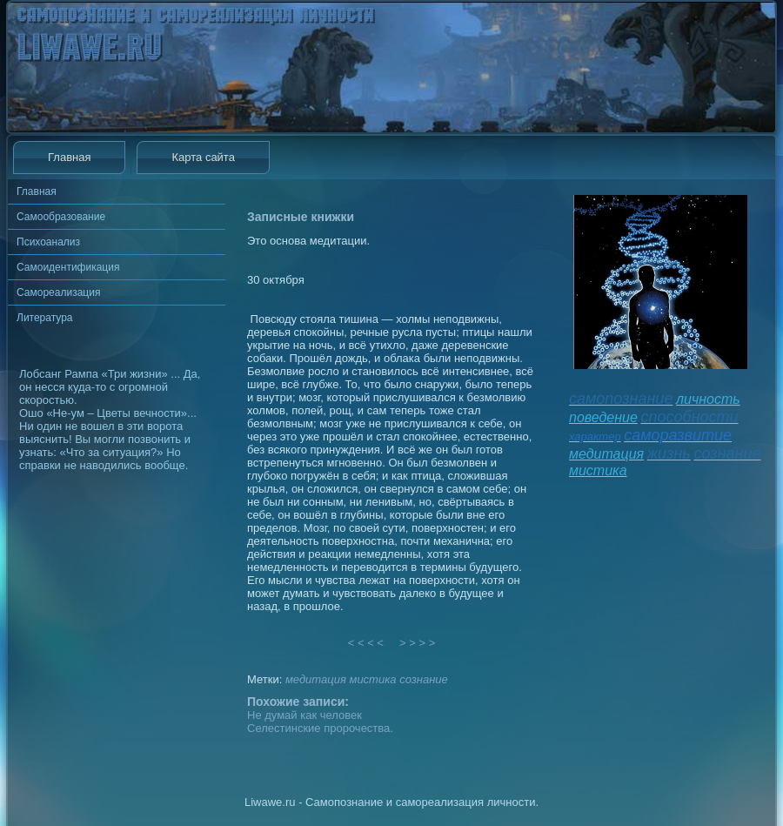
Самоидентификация (68, 267)
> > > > (417, 642)
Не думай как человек (304, 715)
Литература (45, 318)
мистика (372, 679)
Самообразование (61, 217)
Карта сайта (202, 157)
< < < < (366, 642)
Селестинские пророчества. (320, 728)
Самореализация (58, 292)
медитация (315, 679)
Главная (69, 157)
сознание (423, 679)
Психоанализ (48, 242)
